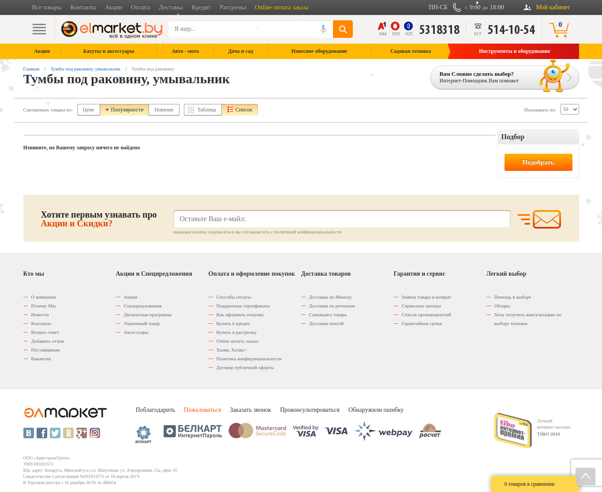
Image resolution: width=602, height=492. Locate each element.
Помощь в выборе (512, 297)
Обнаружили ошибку (376, 410)
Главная (31, 68)
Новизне (163, 110)
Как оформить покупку (240, 314)
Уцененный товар (142, 323)
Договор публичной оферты (245, 367)
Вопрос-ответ (45, 332)
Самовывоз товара (328, 314)
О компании (43, 297)
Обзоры (502, 305)
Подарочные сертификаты (243, 305)
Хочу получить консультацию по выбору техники (527, 319)
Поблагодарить (155, 410)
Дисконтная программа (148, 314)
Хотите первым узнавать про (99, 219)
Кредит (201, 7)
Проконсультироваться (310, 410)
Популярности (127, 110)
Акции (113, 7)
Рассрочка (233, 7)
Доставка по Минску (330, 297)
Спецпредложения (143, 305)
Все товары (47, 7)
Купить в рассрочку (237, 332)
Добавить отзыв (47, 341)
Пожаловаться (202, 410)
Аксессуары (136, 332)
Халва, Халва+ (232, 349)
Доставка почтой (326, 323)
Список (244, 110)
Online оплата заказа (281, 7)
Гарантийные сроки (422, 323)
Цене (88, 110)
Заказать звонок (250, 410)
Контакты (83, 7)
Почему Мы (43, 305)
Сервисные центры (421, 305)
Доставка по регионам (332, 305)
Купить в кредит (233, 323)
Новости (40, 314)
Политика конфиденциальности (249, 358)
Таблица (207, 110)
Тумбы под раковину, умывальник (85, 68)
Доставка (171, 7)
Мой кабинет (553, 7)
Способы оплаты (234, 297)
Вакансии (41, 358)
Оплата (140, 7)
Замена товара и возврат (427, 297)
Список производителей (426, 314)
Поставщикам (45, 349)
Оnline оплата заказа (237, 341)
